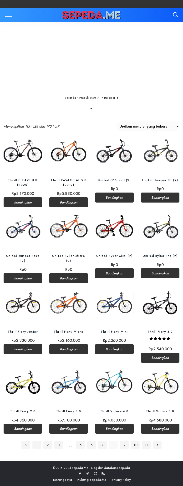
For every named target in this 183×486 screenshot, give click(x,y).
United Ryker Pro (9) (160, 255)
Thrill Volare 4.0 (114, 411)
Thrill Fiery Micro (68, 331)
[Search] (175, 15)
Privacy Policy (121, 479)
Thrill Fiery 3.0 (160, 331)
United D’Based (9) (114, 180)
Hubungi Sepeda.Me (92, 479)
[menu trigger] (11, 15)
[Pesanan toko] (147, 126)
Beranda (70, 98)
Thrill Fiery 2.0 (23, 411)
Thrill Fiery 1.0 (68, 411)
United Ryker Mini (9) (114, 255)
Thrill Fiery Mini (114, 331)
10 (135, 445)
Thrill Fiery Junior (23, 331)
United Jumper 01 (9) (160, 180)
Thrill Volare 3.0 (160, 411)
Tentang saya (62, 479)
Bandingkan (23, 202)
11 (146, 445)
